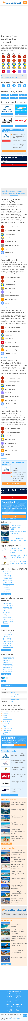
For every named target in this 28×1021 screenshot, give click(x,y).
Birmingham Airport (8, 640)
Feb (7, 95)
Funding (18, 997)
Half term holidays (8, 577)
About (10, 993)
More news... (6, 964)
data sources (14, 195)
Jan (3, 95)
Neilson (5, 614)
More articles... (7, 843)
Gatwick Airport (7, 643)
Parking (10, 1010)
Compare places (7, 589)
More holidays (6, 594)
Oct (16, 98)
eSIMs (4, 727)
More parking (6, 650)
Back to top (4, 256)
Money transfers (7, 728)
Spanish (13, 692)
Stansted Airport (7, 634)
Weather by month (8, 88)
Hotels (5, 717)
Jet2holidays (6, 612)
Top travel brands (8, 605)
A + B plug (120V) (15, 699)
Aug (7, 98)
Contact (10, 995)
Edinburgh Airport (8, 641)
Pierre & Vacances (8, 619)
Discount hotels (7, 609)
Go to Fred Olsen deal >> (14, 151)
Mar (12, 95)
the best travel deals (13, 913)
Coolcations (6, 587)
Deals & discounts (25, 88)
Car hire (5, 725)
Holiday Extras (7, 617)
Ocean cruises (7, 730)
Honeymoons (6, 586)
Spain (17, 1009)
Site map (11, 999)
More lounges (6, 674)
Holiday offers (7, 603)
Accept (25, 1015)
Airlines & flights (7, 607)
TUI (4, 610)
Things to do (6, 732)
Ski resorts (6, 591)
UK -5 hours (14, 688)
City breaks (6, 573)
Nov (21, 98)
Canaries (18, 1006)
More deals (5, 626)
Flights (5, 715)
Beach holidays (7, 571)
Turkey (17, 1010)
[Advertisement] (14, 20)
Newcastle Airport (8, 647)
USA (17, 1012)
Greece (18, 1008)
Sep (12, 98)
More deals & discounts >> (10, 795)
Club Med (5, 623)
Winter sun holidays (8, 584)
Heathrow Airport (8, 666)
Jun (25, 95)
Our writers (18, 995)
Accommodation (7, 719)
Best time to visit (3, 88)
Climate (10, 1012)
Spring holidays (7, 578)
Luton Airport (7, 638)
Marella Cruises (7, 616)
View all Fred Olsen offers (21, 153)
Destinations (13, 88)
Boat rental (6, 723)
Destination (4, 160)
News (10, 1001)
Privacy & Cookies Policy (14, 1018)
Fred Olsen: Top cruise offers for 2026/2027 (13, 131)
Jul (3, 98)
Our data (18, 993)
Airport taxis (6, 721)
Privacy (10, 996)
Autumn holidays (7, 582)
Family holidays (7, 575)
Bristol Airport (7, 636)
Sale (6, 140)
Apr (16, 95)
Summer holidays (8, 580)
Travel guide (19, 88)
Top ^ (3, 681)
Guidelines (18, 996)
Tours (4, 734)
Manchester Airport (8, 633)
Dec (25, 98)
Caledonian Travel (8, 621)
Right (12, 701)
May (21, 95)
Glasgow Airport (7, 645)
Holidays (5, 713)
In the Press (16, 999)
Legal (10, 997)
